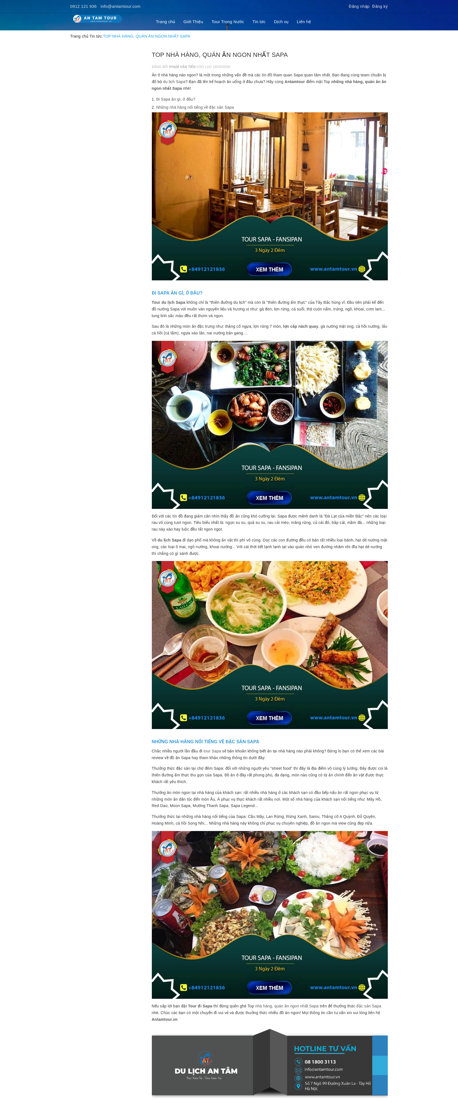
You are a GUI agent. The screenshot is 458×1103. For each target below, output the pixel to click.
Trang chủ (165, 21)
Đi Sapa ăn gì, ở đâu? (175, 99)
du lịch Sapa (174, 81)
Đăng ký (380, 6)
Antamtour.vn (165, 1019)
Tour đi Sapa (200, 1006)
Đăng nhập (359, 6)
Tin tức (258, 21)
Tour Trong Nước (227, 21)
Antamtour (295, 81)
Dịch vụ (281, 21)
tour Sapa (212, 751)
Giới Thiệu (193, 21)
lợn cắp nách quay (300, 326)
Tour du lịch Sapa (169, 302)
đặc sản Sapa (368, 1006)
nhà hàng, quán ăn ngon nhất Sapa (287, 1006)
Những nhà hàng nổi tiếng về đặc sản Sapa (195, 107)
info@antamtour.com (120, 6)
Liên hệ (304, 21)
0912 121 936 (83, 6)
